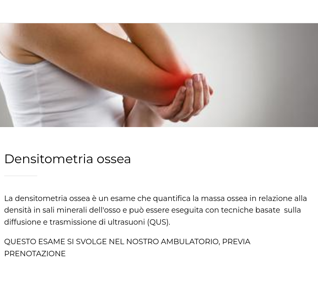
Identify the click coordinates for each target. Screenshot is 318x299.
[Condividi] (159, 289)
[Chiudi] (12, 12)
